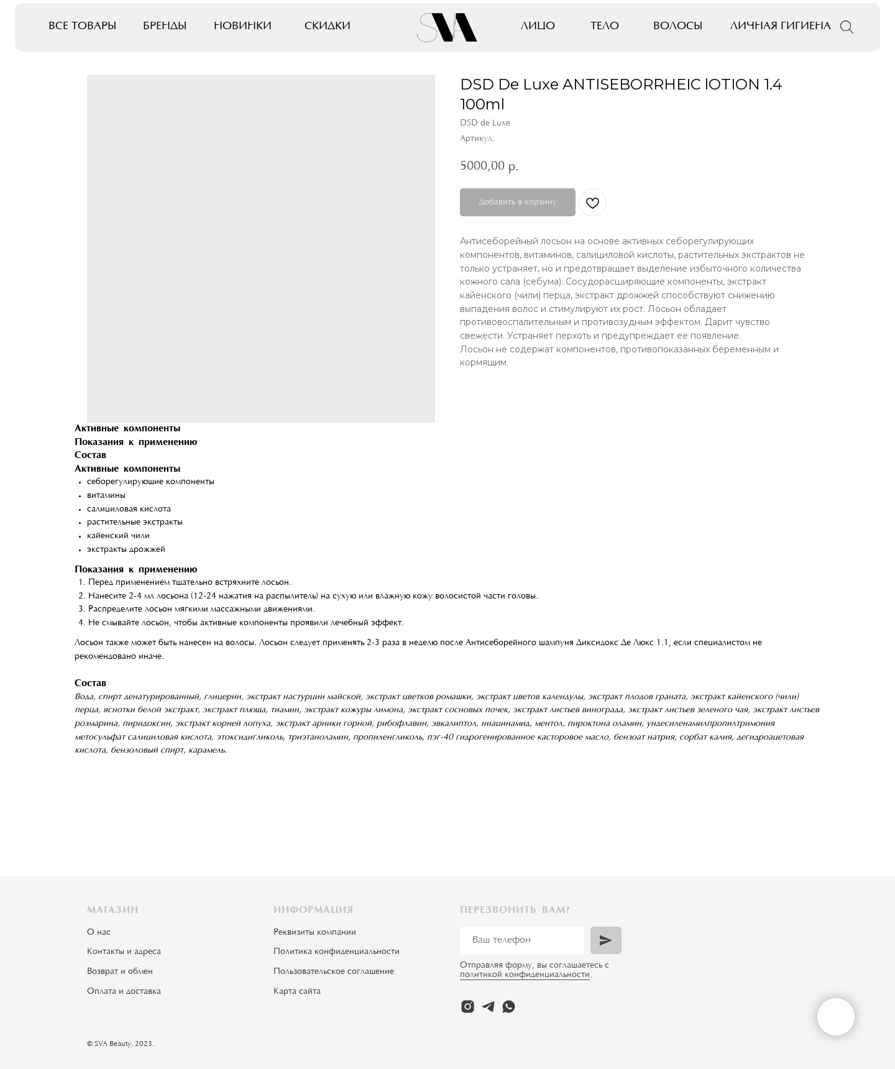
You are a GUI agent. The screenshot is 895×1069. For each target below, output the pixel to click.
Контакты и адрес (122, 952)
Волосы (677, 26)
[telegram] (488, 1006)
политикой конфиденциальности (525, 975)
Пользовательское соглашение (333, 972)
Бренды (164, 26)
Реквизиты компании (314, 933)
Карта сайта (297, 992)
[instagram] (467, 1006)
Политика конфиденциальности (336, 952)
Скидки (328, 26)
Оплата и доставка (124, 992)
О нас (99, 933)
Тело (604, 26)
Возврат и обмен (120, 972)
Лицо (538, 26)
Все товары (82, 26)
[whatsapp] (508, 1006)
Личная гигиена (780, 26)
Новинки (243, 26)
